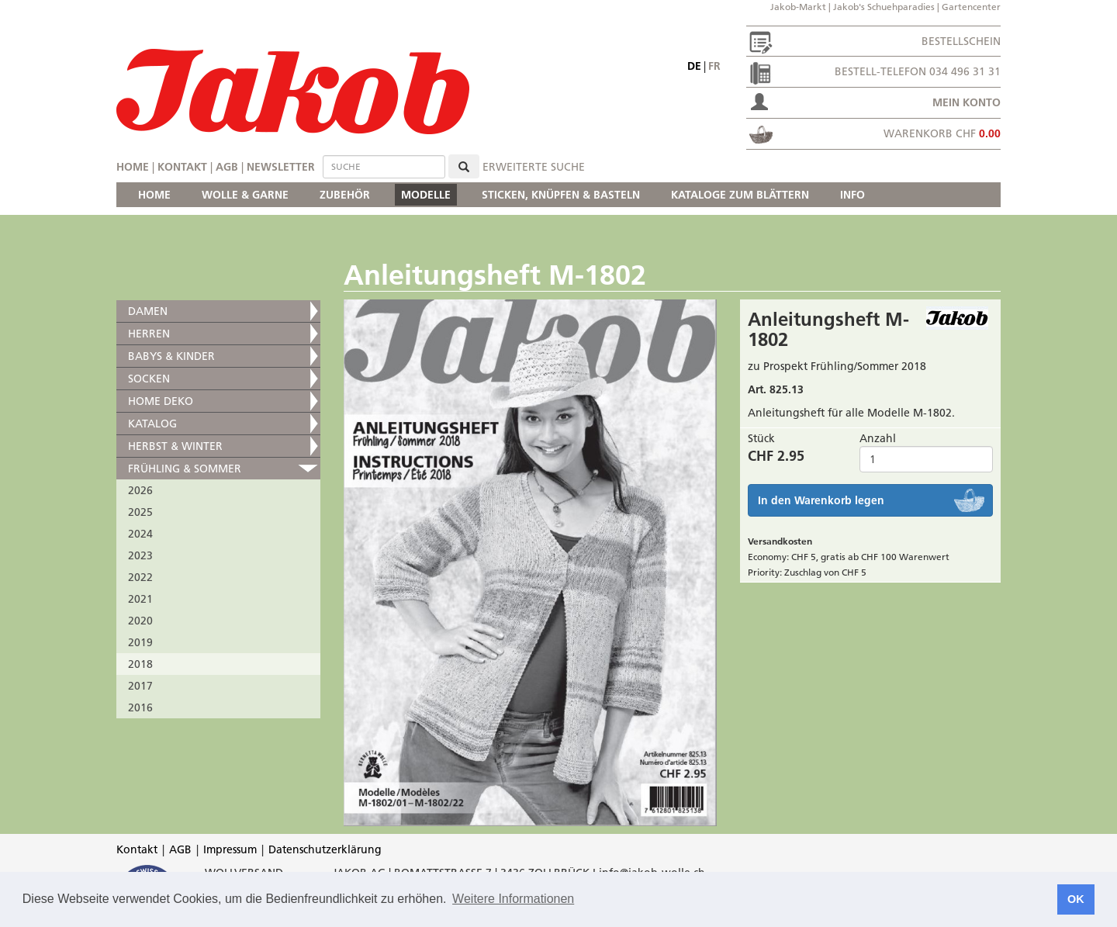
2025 (140, 512)
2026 (140, 490)
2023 (140, 555)
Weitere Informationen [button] (513, 898)
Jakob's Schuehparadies (884, 6)
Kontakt (182, 167)
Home (132, 167)
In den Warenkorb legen (821, 500)
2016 (140, 707)
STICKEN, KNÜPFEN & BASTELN (561, 195)
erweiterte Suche (533, 167)
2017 (140, 686)
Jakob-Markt (798, 6)
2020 (140, 621)
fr (714, 66)
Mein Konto (966, 102)
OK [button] (1075, 899)
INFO (852, 195)
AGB (227, 167)
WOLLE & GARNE (245, 195)
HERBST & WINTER (175, 446)
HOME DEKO (160, 401)
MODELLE (426, 195)
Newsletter (281, 167)
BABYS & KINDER (171, 356)
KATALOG (152, 424)
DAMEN (148, 311)
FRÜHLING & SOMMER (184, 469)
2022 (140, 577)
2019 (140, 642)
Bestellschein (961, 41)
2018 (140, 664)
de (694, 66)
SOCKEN (149, 379)
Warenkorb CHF (942, 133)
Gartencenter (971, 6)
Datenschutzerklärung (325, 849)
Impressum (230, 849)
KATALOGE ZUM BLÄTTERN (740, 195)
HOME (154, 195)
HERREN (149, 334)
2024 (140, 534)
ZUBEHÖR (345, 195)
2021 (140, 599)
